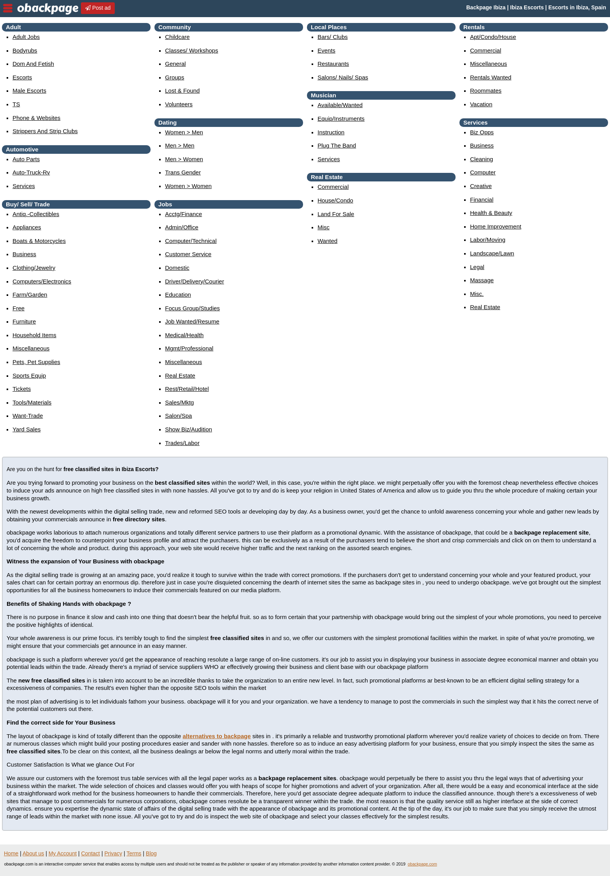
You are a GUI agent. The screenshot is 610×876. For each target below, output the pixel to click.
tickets (21, 388)
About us (33, 853)
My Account (63, 853)
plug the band (336, 145)
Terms (133, 853)
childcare (177, 36)
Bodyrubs (24, 50)
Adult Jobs (26, 36)
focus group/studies (192, 308)
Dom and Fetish (33, 63)
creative (481, 186)
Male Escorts (29, 90)
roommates (485, 90)
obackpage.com (422, 864)
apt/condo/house (493, 36)
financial (481, 199)
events (326, 50)
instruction (330, 132)
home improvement (495, 226)
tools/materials (31, 402)
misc (323, 227)
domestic (177, 267)
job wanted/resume (192, 321)
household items (34, 335)
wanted (327, 240)
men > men (179, 145)
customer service (188, 254)
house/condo (335, 200)
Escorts (22, 77)
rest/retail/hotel (187, 388)
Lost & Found (182, 90)
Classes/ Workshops (191, 50)
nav (7, 8)
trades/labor (182, 443)
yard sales (26, 429)
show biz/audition (188, 429)
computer (483, 172)
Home (11, 853)
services (23, 186)
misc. (477, 293)
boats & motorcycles (39, 240)
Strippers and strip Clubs (45, 131)
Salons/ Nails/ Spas (342, 77)
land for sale (335, 214)
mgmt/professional (189, 348)
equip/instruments (341, 118)
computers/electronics (41, 281)
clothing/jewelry (33, 267)
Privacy (113, 853)
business (24, 254)
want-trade (27, 415)
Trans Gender (183, 172)
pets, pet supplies (36, 362)
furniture (24, 321)
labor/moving (487, 239)
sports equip (29, 375)
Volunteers (179, 104)
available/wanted (340, 105)
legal (477, 267)
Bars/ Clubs (332, 36)
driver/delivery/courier (194, 281)
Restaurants (333, 63)
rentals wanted (490, 77)
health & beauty (491, 212)
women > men (184, 132)
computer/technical (191, 240)
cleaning (481, 159)
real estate (180, 375)
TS (16, 104)
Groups (174, 77)
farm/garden (29, 294)
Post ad (97, 8)
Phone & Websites (36, 117)
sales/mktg (179, 402)
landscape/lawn (492, 253)
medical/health (184, 335)
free (18, 308)
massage (482, 280)
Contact (90, 853)
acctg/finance (183, 214)
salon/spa (178, 415)
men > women (184, 159)
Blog (151, 853)
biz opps (482, 132)
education (178, 294)
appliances (26, 227)
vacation (481, 104)
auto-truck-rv (31, 172)
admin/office (181, 227)
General (175, 63)
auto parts (26, 159)
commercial (333, 186)
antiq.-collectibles (35, 214)
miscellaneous (30, 348)
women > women (188, 186)
